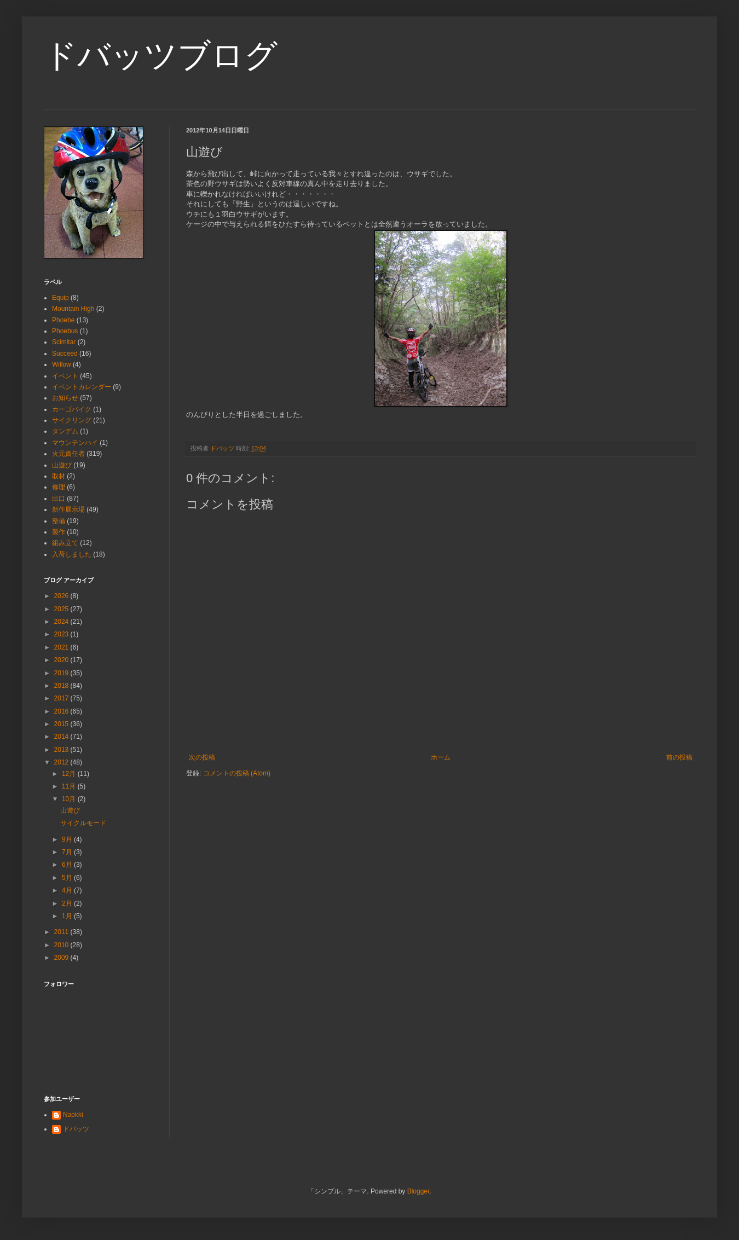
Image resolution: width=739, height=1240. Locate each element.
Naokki (73, 1115)
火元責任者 (68, 453)
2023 (62, 634)
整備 (58, 521)
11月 (70, 786)
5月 (68, 878)
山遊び (62, 465)
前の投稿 (679, 757)
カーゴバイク (71, 409)
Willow (61, 364)
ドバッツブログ (161, 55)
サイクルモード (83, 823)
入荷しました (71, 554)
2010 (62, 945)
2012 (62, 762)
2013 (62, 750)
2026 (62, 596)
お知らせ (65, 398)
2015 (62, 724)
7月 (68, 852)
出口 (58, 498)
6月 (68, 864)
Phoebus (65, 331)
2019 (62, 673)
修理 (58, 487)
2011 (62, 932)
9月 (68, 839)
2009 (62, 957)
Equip (60, 298)
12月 (70, 774)
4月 (68, 890)
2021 (62, 647)
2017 (62, 698)
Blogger (418, 1191)
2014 (62, 736)
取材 (58, 476)
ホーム (441, 757)
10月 (70, 799)
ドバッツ (76, 1129)
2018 (62, 685)
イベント (65, 376)
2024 (62, 621)
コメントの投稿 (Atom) (236, 773)
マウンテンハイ (75, 443)
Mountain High (73, 308)
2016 (62, 711)
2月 (68, 903)
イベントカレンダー (81, 387)
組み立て (65, 543)
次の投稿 (202, 757)
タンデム (65, 431)
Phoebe (63, 320)
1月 (68, 916)
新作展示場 (68, 509)
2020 (62, 660)
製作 (58, 532)
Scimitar (64, 342)
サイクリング (71, 420)
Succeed (65, 353)
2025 (62, 609)
